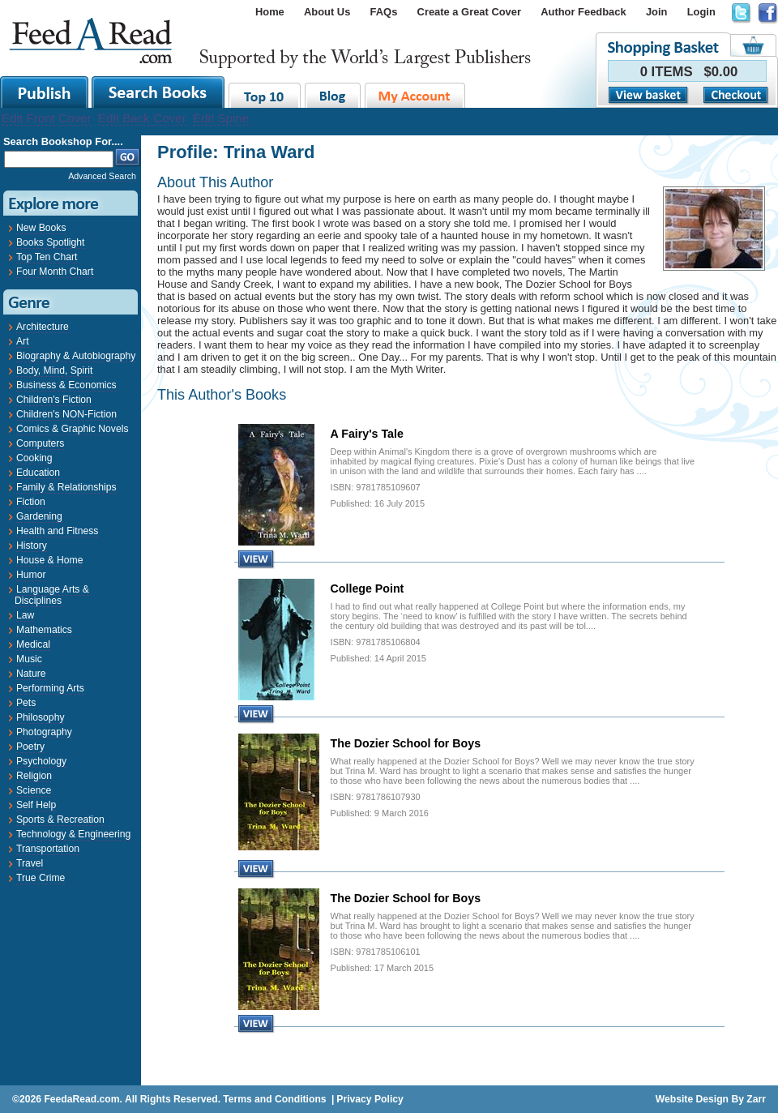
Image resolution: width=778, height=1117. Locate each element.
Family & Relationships (66, 487)
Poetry (30, 746)
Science (33, 790)
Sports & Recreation (60, 819)
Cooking (34, 458)
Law (25, 615)
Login (701, 12)
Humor (30, 574)
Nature (31, 673)
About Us (327, 12)
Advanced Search (102, 176)
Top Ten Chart (46, 257)
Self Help (36, 805)
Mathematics (44, 630)
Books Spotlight (50, 242)
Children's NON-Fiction (66, 414)
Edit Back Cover (142, 118)
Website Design (692, 1099)
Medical (33, 644)
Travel (29, 863)
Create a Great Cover (469, 12)
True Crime (40, 878)
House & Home (49, 560)
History (31, 545)
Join (657, 12)
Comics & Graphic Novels (72, 428)
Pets (26, 702)
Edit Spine (221, 118)
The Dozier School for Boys (406, 743)
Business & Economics (66, 385)
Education (38, 472)
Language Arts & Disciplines (52, 595)
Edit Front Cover (47, 118)
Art (22, 341)
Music (29, 659)
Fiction (30, 501)
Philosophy (40, 717)
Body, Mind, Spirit (54, 370)
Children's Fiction (54, 399)
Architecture (42, 326)
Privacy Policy (369, 1099)
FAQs (384, 12)
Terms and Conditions (274, 1099)
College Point (367, 588)
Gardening (39, 516)
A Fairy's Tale (367, 433)
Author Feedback (583, 12)
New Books (41, 227)
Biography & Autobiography (75, 356)
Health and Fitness (57, 531)
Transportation (47, 848)
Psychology (41, 761)
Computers (40, 443)
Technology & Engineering (73, 834)
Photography (44, 732)
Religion (34, 775)
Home (269, 12)
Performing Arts (50, 688)
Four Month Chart (54, 271)
